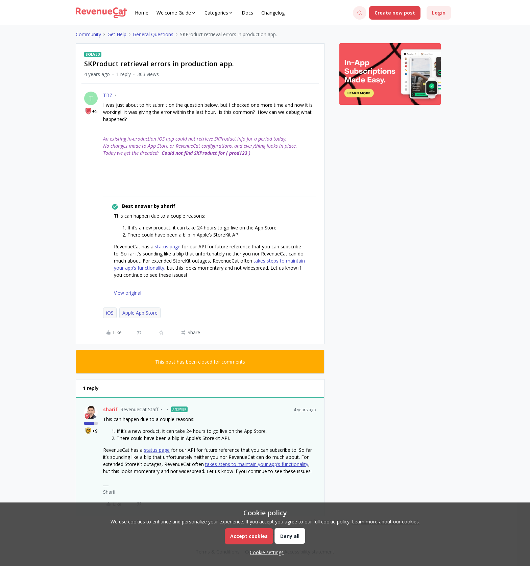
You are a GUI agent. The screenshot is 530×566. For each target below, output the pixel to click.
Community (88, 34)
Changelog (273, 12)
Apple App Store (140, 313)
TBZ (108, 95)
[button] (394, 13)
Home (141, 12)
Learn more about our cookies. (386, 521)
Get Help (116, 34)
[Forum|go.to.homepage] (101, 12)
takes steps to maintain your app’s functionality (256, 464)
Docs (247, 12)
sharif (110, 409)
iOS (110, 313)
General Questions (153, 34)
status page (167, 246)
